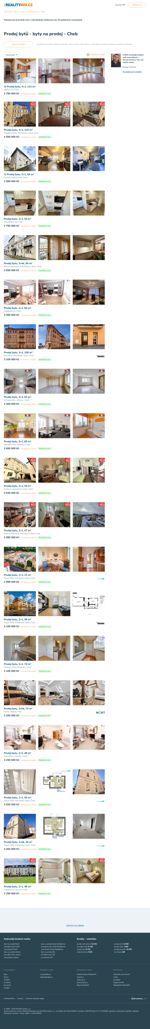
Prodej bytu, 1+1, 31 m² (17, 575)
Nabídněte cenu (44, 94)
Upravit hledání (18, 44)
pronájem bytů (82, 946)
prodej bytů (81, 949)
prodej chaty (118, 946)
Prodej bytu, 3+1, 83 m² (17, 441)
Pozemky (7, 982)
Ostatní (6, 988)
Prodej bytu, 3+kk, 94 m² (18, 263)
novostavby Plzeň (10, 949)
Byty (5, 974)
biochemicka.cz (82, 982)
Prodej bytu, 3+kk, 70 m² (18, 708)
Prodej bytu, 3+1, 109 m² (18, 352)
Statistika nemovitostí (121, 974)
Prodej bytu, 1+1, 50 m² (17, 797)
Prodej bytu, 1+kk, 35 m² (18, 842)
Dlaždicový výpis (96, 54)
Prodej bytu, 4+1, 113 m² (20, 86)
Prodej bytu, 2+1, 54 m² (17, 486)
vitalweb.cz (81, 980)
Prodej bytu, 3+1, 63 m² (17, 397)
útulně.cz (80, 977)
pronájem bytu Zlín (48, 955)
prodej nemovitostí (84, 944)
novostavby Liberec (11, 957)
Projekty (7, 980)
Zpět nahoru (137, 999)
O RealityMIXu (9, 998)
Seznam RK (120, 5)
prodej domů (119, 944)
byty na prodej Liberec (12, 952)
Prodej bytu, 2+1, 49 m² (17, 753)
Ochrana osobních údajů (35, 998)
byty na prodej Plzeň (11, 944)
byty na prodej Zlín (48, 952)
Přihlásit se (137, 5)
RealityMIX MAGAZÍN (121, 985)
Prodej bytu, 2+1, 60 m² (17, 308)
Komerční (7, 985)
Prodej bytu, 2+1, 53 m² (17, 219)
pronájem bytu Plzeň (11, 946)
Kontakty (116, 980)
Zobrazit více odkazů (75, 925)
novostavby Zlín (47, 957)
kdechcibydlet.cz (46, 977)
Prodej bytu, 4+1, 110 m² (18, 130)
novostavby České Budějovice (52, 949)
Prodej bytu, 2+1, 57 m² (17, 530)
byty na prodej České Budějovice (53, 944)
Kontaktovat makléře (28, 94)
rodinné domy (82, 952)
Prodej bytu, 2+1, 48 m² (17, 886)
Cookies (20, 998)
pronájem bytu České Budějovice (53, 946)
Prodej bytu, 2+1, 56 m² (17, 619)
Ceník (115, 977)
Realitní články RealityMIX (86, 974)
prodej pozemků (120, 949)
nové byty (117, 952)
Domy (6, 977)
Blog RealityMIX (83, 985)
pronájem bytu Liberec (12, 955)
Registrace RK (118, 982)
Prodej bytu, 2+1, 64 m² (19, 174)
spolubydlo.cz (45, 974)
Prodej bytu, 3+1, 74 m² (17, 664)
